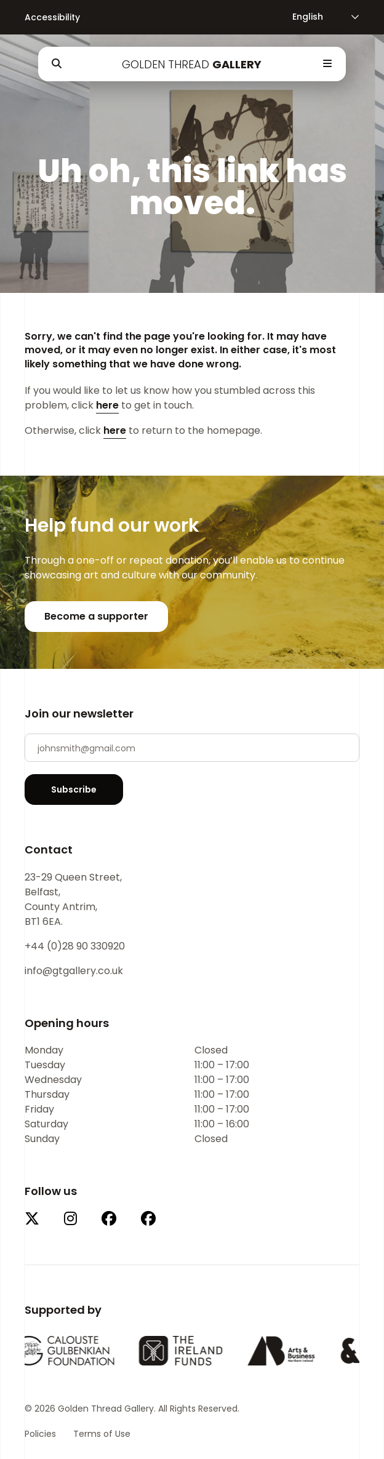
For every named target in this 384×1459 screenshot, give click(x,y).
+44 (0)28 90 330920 (75, 946)
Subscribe (74, 789)
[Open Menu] (327, 64)
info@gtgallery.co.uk (74, 971)
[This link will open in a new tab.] (32, 1219)
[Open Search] (56, 64)
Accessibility (52, 17)
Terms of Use (101, 1434)
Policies (40, 1434)
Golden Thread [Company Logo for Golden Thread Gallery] (192, 64)
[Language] (318, 16)
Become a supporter (96, 616)
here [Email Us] (107, 405)
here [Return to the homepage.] (114, 430)
